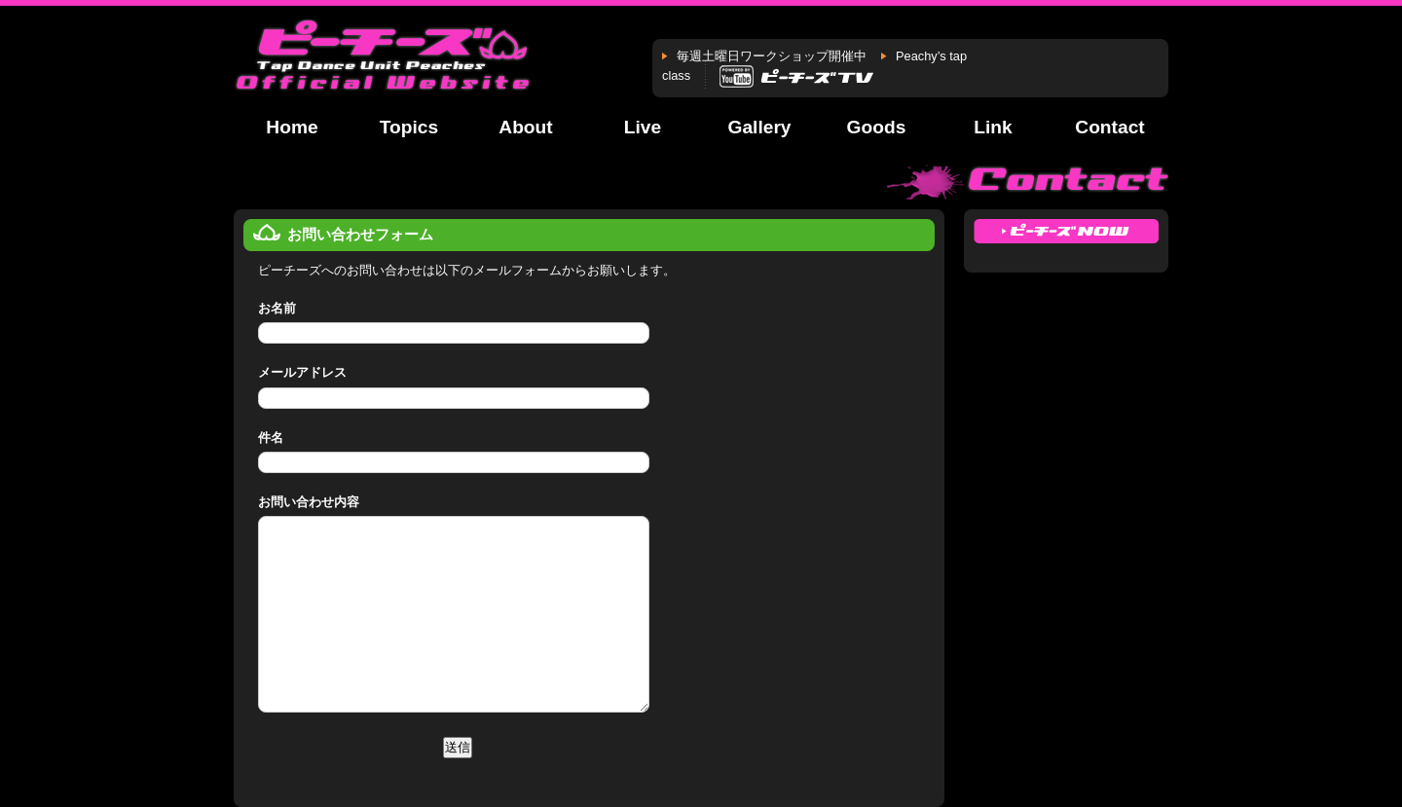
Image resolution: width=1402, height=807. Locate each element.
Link (993, 127)
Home (291, 127)
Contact (1109, 127)
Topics (409, 127)
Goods (876, 127)
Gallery (759, 127)
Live (642, 127)
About (525, 127)
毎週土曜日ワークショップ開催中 (772, 56)
